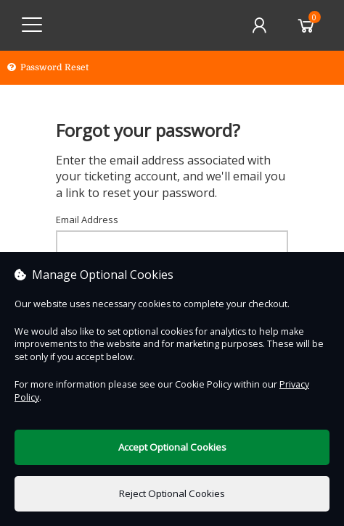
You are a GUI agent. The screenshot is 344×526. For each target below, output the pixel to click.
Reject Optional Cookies (172, 493)
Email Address (87, 219)
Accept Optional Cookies (172, 447)
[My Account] (259, 25)
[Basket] (306, 25)
